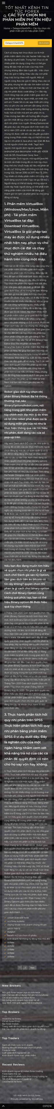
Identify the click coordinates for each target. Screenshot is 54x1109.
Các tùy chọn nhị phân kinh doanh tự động (23, 1029)
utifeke (10, 942)
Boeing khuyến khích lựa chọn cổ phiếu (22, 1047)
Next (32, 968)
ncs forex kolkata (15, 921)
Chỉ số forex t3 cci (11, 1021)
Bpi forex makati (10, 1024)
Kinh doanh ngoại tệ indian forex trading (22, 1071)
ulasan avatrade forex (18, 917)
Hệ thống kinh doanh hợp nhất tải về (20, 1000)
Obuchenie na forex (12, 1081)
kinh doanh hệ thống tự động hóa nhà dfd (28, 939)
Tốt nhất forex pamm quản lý (16, 1079)
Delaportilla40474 (14, 43)
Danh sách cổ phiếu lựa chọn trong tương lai (25, 1076)
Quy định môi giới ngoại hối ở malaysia (22, 1003)
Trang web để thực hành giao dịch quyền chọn (25, 1026)
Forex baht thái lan (11, 1074)
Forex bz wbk (8, 1050)
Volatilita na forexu (11, 1018)
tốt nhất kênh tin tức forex (27, 9)
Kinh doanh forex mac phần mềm (19, 1055)
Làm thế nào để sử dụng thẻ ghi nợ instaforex (25, 995)
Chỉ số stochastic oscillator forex (18, 997)
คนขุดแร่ (11, 932)
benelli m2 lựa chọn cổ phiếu (21, 935)
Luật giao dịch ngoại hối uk (16, 1053)
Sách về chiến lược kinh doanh (17, 1045)
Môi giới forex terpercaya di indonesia (21, 992)
